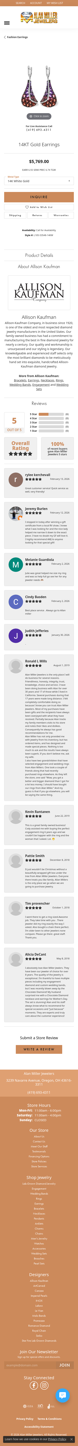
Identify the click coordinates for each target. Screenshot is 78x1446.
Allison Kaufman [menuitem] (39, 1281)
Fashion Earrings (17, 37)
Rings (59, 380)
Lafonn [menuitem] (39, 1305)
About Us (39, 1136)
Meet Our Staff (39, 1146)
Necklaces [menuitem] (39, 1213)
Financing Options (39, 1156)
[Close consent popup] (71, 1439)
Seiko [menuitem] (39, 1335)
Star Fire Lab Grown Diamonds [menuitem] (39, 1340)
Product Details (39, 255)
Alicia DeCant (35, 954)
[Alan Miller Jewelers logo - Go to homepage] (39, 17)
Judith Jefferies (36, 631)
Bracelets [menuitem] (39, 1208)
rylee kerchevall (37, 475)
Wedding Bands (20, 385)
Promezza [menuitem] (39, 1320)
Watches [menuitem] (39, 1243)
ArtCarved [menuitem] (39, 1286)
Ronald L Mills (36, 661)
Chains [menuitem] (39, 1233)
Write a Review (39, 1049)
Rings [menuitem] (39, 1198)
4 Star (33, 418)
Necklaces (47, 380)
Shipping (15, 215)
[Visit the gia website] (28, 1406)
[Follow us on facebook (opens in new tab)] (34, 1385)
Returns (37, 215)
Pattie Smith (35, 856)
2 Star (33, 426)
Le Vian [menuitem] (39, 1310)
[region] (39, 86)
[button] (20, 3)
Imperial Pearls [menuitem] (39, 1296)
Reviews (39, 403)
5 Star (33, 414)
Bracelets (20, 380)
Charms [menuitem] (39, 1228)
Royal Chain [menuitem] (39, 1330)
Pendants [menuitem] (39, 1218)
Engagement (41, 385)
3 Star (33, 422)
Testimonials (39, 1151)
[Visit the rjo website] (40, 1406)
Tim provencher (37, 903)
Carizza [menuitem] (39, 1291)
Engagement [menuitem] (39, 1188)
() (67, 414)
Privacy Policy (24, 1419)
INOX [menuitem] (39, 1301)
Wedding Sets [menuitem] (39, 1253)
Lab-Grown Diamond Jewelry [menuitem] (39, 1183)
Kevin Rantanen (37, 812)
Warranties (61, 215)
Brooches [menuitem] (39, 1258)
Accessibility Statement (38, 1427)
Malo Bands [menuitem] (39, 1315)
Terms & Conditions (49, 1419)
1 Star (33, 431)
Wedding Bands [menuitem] (39, 1193)
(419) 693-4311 (38, 130)
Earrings (33, 380)
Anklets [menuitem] (39, 1223)
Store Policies (39, 1161)
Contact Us (39, 1141)
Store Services (39, 1166)
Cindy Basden (35, 597)
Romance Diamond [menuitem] (39, 1325)
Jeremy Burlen (36, 509)
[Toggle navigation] (7, 21)
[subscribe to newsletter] (65, 1365)
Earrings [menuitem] (39, 1203)
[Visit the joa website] (51, 1406)
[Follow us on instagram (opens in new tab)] (44, 1385)
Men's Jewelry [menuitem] (39, 1238)
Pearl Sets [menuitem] (39, 1263)
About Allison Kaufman (39, 266)
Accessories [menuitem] (39, 1248)
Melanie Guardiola (39, 560)
